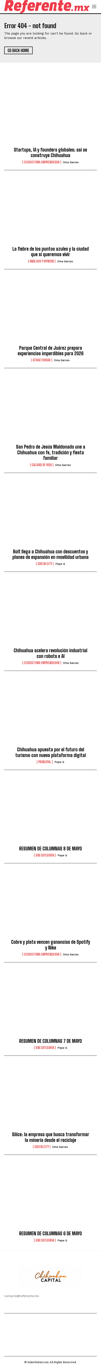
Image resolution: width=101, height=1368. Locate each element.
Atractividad (41, 360)
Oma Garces (71, 162)
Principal (44, 762)
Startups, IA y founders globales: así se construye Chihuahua (50, 152)
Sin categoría (45, 855)
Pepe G (60, 563)
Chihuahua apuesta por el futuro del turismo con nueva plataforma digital (50, 752)
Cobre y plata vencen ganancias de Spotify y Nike (50, 944)
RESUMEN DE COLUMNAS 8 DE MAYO (50, 848)
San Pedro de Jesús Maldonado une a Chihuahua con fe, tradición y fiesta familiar (50, 452)
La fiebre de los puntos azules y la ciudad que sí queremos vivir (50, 251)
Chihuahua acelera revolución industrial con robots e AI (50, 653)
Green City (45, 563)
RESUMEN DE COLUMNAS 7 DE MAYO (50, 1041)
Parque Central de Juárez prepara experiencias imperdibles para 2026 (51, 350)
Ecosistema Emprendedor (42, 162)
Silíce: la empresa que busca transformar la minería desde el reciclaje (50, 1137)
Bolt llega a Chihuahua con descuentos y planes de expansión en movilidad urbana (50, 554)
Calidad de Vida (42, 465)
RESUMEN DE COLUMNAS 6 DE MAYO (50, 1233)
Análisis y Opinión (42, 261)
